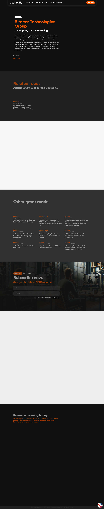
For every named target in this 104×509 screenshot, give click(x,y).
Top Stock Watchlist (56, 2)
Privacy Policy (45, 297)
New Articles (29, 2)
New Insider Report (41, 2)
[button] (100, 505)
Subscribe (91, 2)
